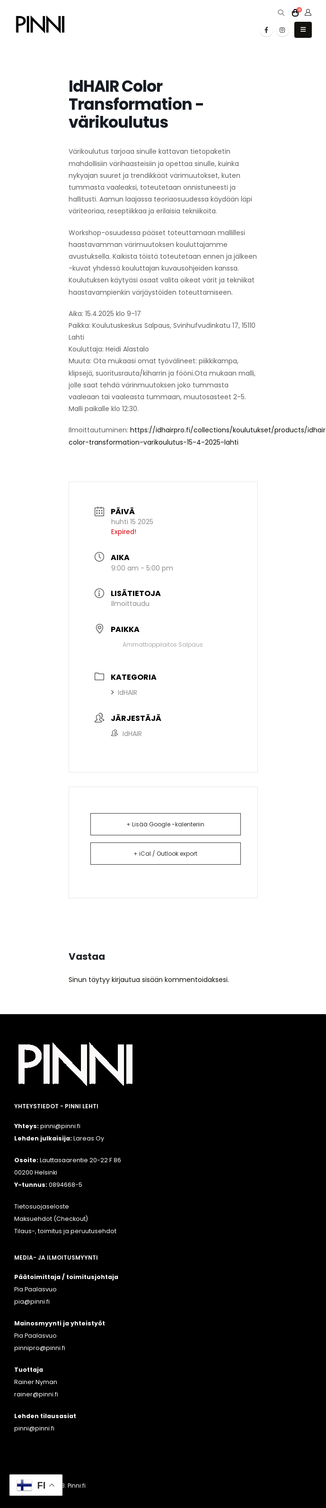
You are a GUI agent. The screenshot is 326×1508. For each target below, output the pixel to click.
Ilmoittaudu (130, 603)
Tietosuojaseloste (41, 1206)
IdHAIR (124, 692)
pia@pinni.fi (32, 1302)
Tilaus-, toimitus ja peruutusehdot (65, 1231)
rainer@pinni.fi (36, 1394)
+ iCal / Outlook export (165, 854)
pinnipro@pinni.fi (39, 1348)
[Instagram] (282, 29)
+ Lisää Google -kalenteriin (165, 824)
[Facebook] (266, 29)
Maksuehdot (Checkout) (51, 1219)
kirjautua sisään (137, 979)
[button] (281, 13)
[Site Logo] (40, 24)
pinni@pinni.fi (34, 1428)
